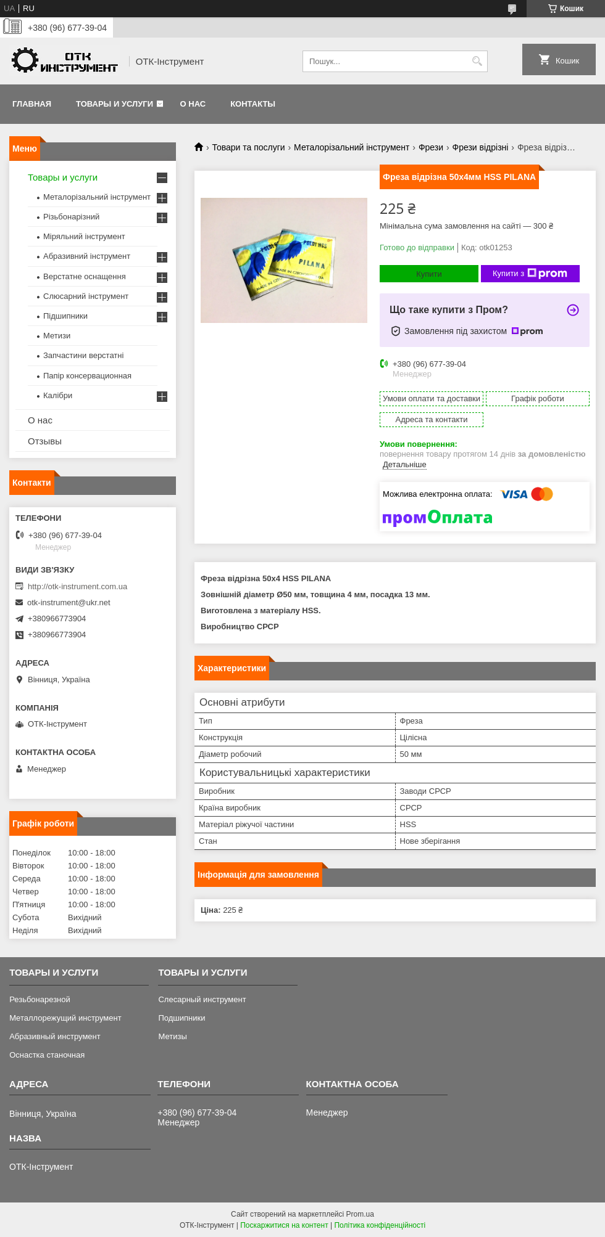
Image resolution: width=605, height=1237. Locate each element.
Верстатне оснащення (84, 276)
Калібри (57, 395)
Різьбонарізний (71, 216)
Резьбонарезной (39, 999)
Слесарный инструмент (202, 999)
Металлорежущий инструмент (65, 1018)
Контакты (252, 103)
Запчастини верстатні (83, 355)
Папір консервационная (87, 375)
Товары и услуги (114, 103)
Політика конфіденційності (379, 1225)
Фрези (431, 147)
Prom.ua (360, 1214)
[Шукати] (477, 61)
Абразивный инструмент (55, 1036)
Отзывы (45, 441)
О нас (193, 103)
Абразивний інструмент (86, 256)
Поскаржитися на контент (284, 1225)
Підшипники (65, 315)
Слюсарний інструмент (85, 296)
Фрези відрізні (481, 147)
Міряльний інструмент (84, 236)
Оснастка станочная (47, 1054)
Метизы (172, 1036)
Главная (31, 103)
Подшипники (181, 1018)
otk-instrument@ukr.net (69, 602)
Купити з (530, 273)
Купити (429, 274)
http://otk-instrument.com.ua (77, 586)
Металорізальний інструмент (351, 147)
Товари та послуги (248, 147)
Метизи (56, 335)
